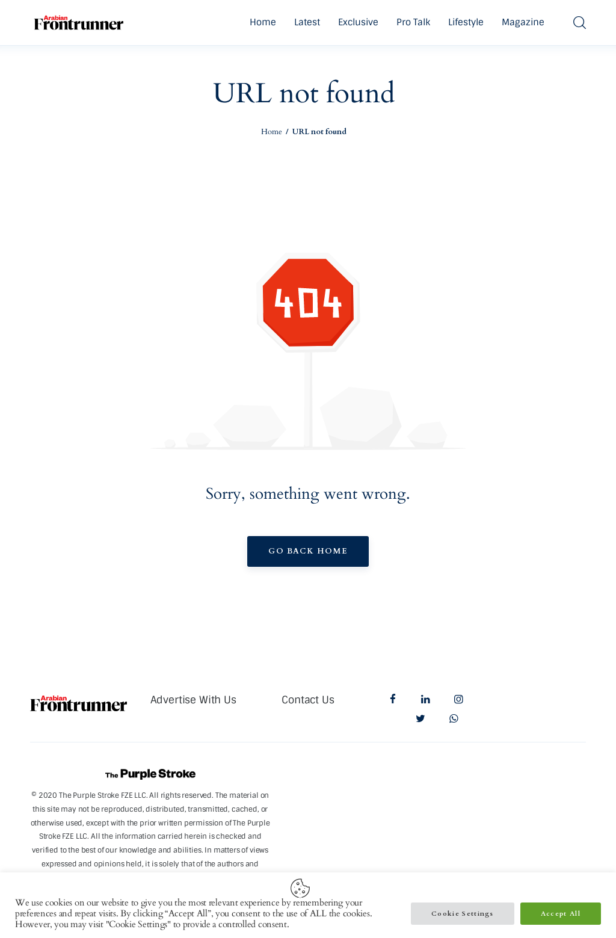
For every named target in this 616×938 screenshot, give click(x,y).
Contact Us (308, 699)
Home (271, 131)
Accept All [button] (561, 913)
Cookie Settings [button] (462, 913)
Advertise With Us (193, 699)
